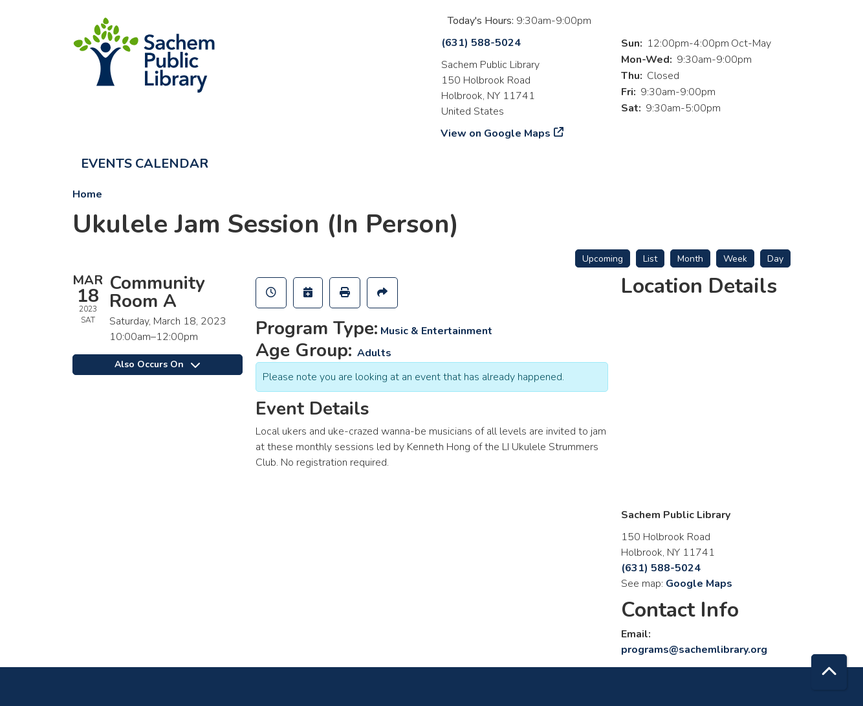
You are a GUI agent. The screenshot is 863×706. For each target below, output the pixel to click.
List (650, 259)
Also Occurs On (157, 364)
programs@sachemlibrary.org (694, 650)
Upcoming (602, 259)
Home (87, 194)
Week (735, 259)
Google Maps (699, 583)
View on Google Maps (496, 133)
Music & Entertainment (436, 331)
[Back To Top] (829, 672)
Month (690, 259)
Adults (374, 353)
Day (775, 259)
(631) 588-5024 (481, 43)
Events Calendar (144, 163)
